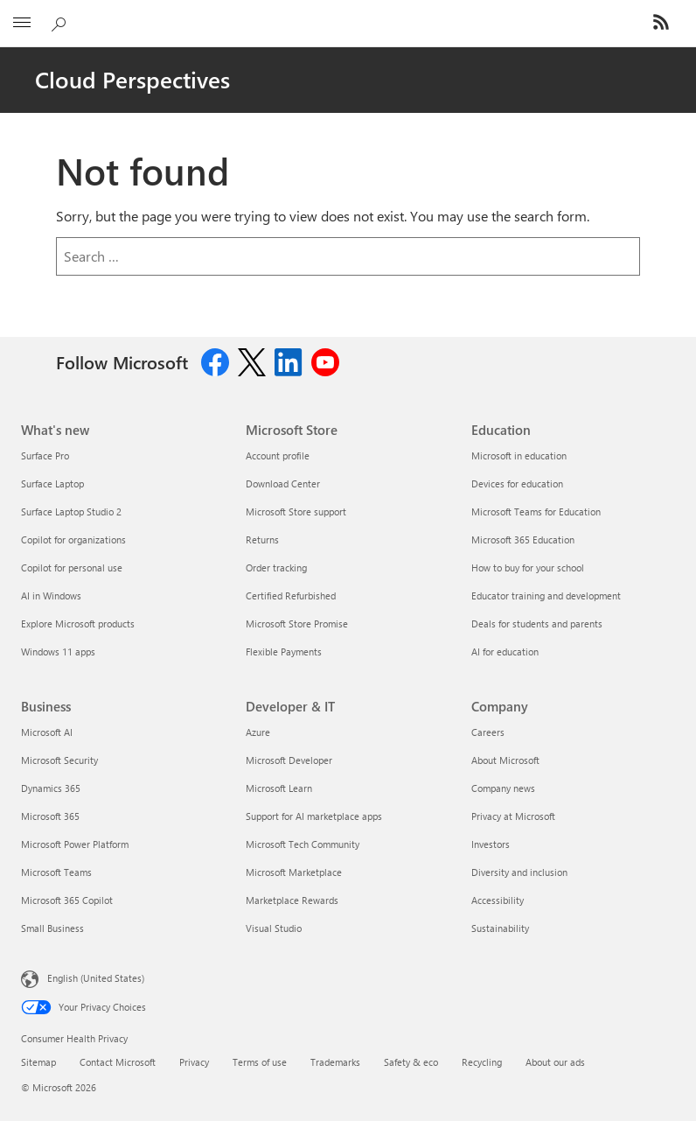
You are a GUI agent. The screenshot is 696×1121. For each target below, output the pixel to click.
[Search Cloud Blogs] (61, 21)
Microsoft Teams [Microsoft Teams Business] (56, 872)
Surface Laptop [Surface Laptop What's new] (52, 483)
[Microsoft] (347, 13)
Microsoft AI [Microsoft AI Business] (47, 732)
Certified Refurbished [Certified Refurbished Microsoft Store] (291, 595)
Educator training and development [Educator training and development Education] (546, 595)
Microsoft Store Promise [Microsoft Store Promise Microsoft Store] (297, 623)
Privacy (194, 1061)
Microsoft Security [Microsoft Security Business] (59, 760)
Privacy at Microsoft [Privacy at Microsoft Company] (513, 816)
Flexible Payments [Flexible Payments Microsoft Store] (284, 651)
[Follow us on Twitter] (252, 360)
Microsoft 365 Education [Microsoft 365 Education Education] (522, 539)
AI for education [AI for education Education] (505, 651)
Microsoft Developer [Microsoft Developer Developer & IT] (289, 760)
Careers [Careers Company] (488, 732)
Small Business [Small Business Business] (52, 928)
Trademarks (335, 1061)
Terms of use (260, 1061)
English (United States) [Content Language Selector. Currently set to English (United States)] (95, 977)
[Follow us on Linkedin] (289, 360)
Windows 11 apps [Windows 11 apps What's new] (58, 651)
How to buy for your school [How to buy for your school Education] (527, 567)
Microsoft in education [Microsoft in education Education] (519, 455)
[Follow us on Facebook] (215, 360)
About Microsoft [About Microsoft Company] (505, 760)
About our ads (555, 1061)
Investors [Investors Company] (490, 844)
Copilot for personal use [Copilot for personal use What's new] (71, 567)
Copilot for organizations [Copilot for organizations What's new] (73, 539)
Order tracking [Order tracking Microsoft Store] (276, 567)
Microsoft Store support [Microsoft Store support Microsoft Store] (296, 511)
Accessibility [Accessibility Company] (497, 900)
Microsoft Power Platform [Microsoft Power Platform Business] (75, 844)
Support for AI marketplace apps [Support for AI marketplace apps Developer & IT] (314, 816)
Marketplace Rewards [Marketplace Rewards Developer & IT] (292, 900)
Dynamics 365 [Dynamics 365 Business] (50, 788)
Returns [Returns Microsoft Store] (262, 539)
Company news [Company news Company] (503, 788)
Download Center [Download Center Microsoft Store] (283, 483)
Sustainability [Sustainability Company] (500, 928)
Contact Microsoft (118, 1061)
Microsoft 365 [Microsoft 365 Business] (50, 816)
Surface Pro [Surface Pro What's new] (45, 455)
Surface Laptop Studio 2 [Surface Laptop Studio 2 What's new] (71, 511)
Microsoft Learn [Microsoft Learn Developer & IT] (279, 788)
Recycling (482, 1061)
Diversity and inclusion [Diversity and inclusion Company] (519, 872)
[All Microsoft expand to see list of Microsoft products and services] (22, 24)
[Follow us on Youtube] (325, 360)
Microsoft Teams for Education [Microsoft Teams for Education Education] (536, 511)
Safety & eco (411, 1061)
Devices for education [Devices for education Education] (517, 483)
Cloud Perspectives (132, 79)
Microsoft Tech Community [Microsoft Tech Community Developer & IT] (302, 844)
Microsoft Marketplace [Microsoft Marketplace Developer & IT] (294, 872)
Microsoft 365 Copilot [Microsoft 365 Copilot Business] (67, 900)
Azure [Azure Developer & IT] (258, 732)
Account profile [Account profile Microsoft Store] (278, 455)
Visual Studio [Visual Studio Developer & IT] (274, 928)
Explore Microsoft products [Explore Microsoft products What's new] (78, 623)
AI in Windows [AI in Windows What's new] (51, 595)
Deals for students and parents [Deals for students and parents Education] (536, 623)
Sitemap (38, 1061)
